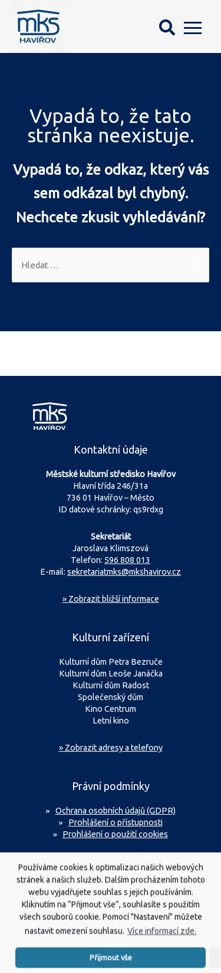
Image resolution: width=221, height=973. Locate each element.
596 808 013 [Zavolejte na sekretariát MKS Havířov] (127, 560)
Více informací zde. (161, 934)
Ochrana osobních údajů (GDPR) (115, 810)
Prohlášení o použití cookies (115, 834)
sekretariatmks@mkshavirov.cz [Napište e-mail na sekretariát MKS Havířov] (124, 572)
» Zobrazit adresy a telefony (111, 747)
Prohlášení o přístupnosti (115, 822)
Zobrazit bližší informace (110, 599)
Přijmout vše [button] (111, 961)
